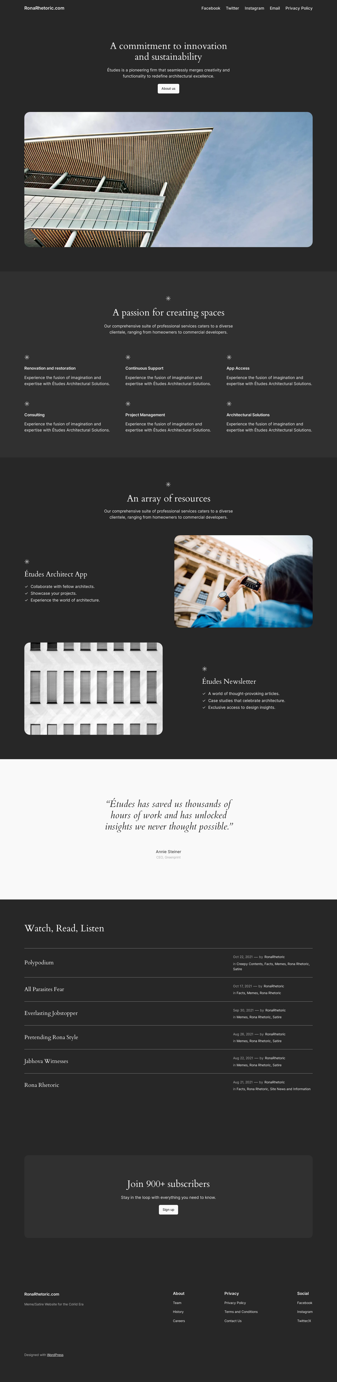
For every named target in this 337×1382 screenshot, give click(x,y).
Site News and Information (290, 1089)
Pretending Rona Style (51, 1037)
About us (168, 88)
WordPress (55, 1355)
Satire (237, 969)
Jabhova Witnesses (46, 1061)
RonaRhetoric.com (44, 8)
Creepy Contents (250, 964)
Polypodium (39, 963)
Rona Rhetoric (298, 964)
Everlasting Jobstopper (51, 1013)
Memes (280, 964)
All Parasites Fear (44, 989)
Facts (268, 964)
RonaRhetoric (274, 957)
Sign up (168, 1209)
